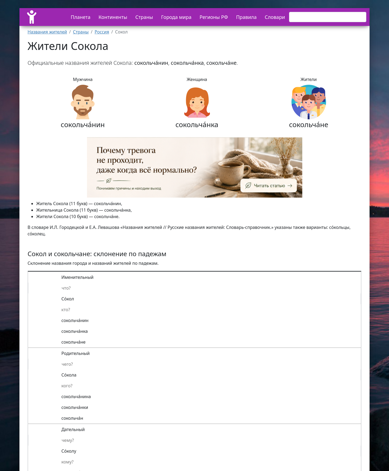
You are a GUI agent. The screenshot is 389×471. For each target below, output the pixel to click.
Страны (144, 17)
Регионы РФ (214, 17)
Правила (246, 17)
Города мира (176, 17)
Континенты (113, 17)
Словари (275, 17)
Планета (80, 17)
